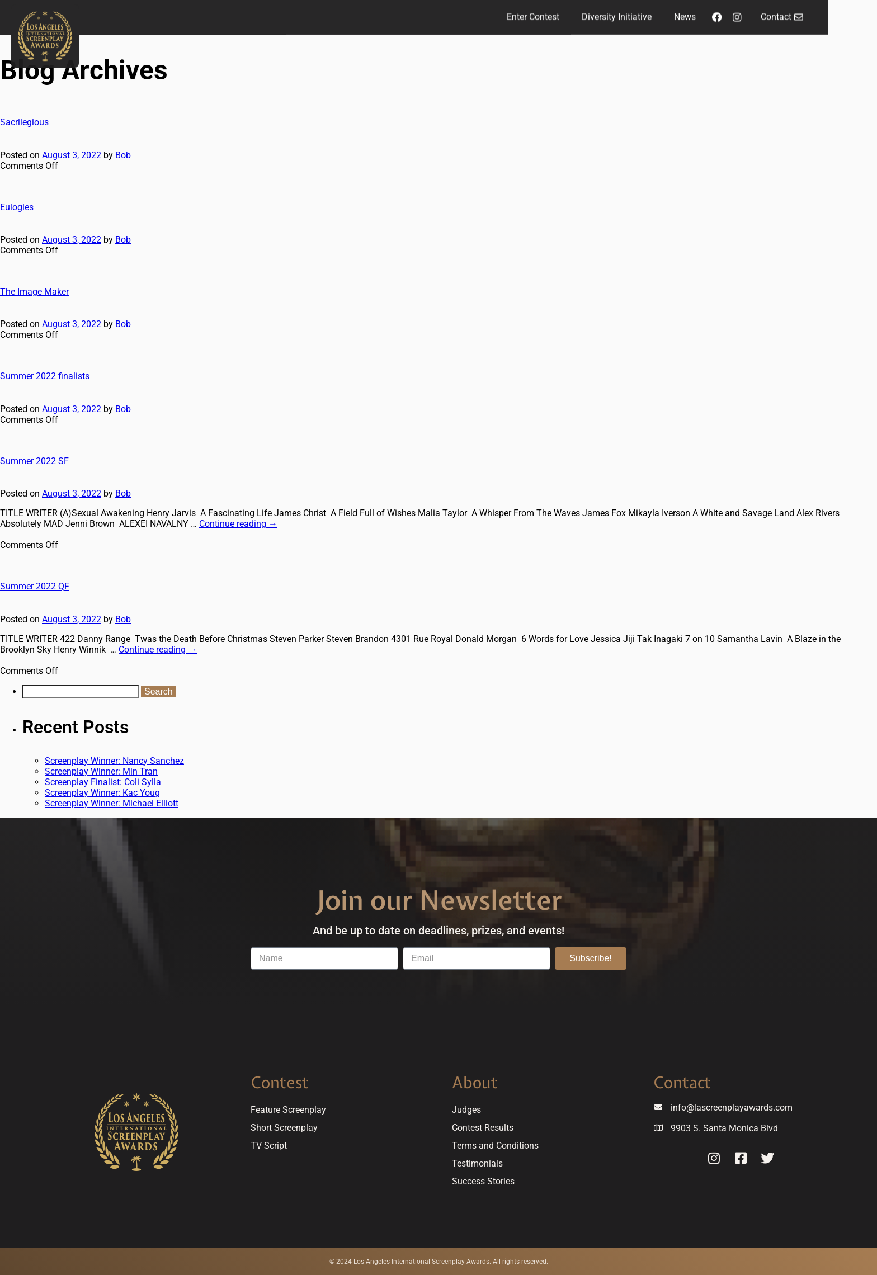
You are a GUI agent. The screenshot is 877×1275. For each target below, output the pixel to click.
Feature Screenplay (288, 1109)
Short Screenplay (284, 1127)
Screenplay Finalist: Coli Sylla (103, 782)
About (475, 1082)
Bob (123, 155)
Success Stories (483, 1181)
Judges (466, 1109)
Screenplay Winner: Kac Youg (102, 792)
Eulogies (17, 207)
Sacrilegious (24, 122)
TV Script (269, 1145)
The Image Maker (34, 291)
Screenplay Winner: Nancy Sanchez (114, 760)
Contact (682, 1082)
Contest (280, 1082)
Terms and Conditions (495, 1145)
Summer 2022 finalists (44, 376)
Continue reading (238, 523)
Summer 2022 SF (34, 461)
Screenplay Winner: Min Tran (101, 771)
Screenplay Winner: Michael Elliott (111, 803)
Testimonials (477, 1163)
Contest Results (482, 1127)
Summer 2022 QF (34, 586)
